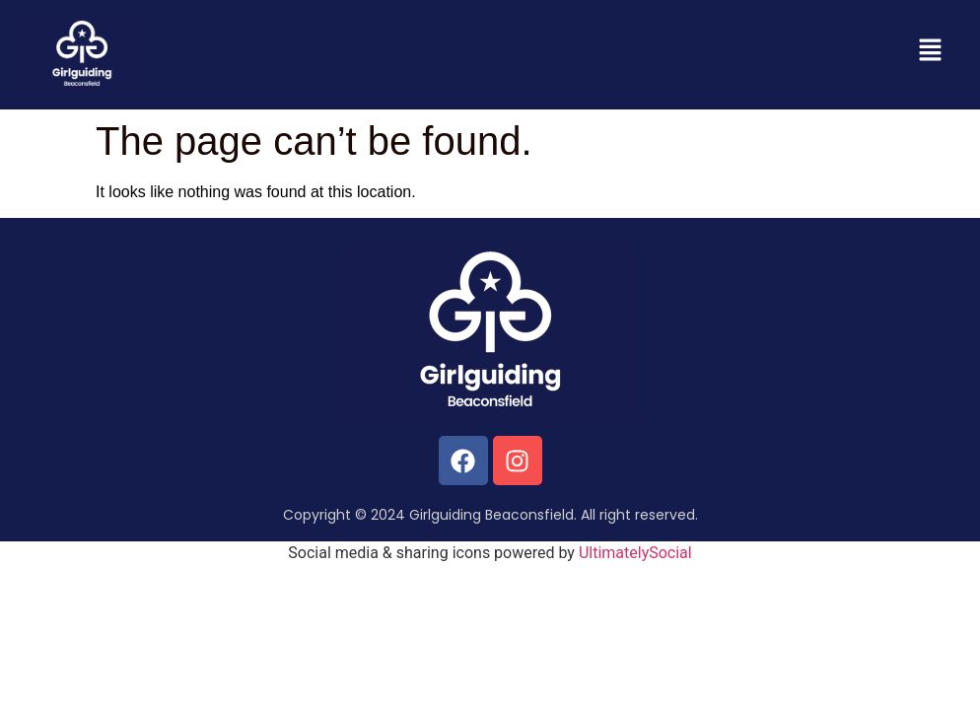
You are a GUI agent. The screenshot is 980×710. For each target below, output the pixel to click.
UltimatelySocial (635, 552)
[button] (930, 51)
